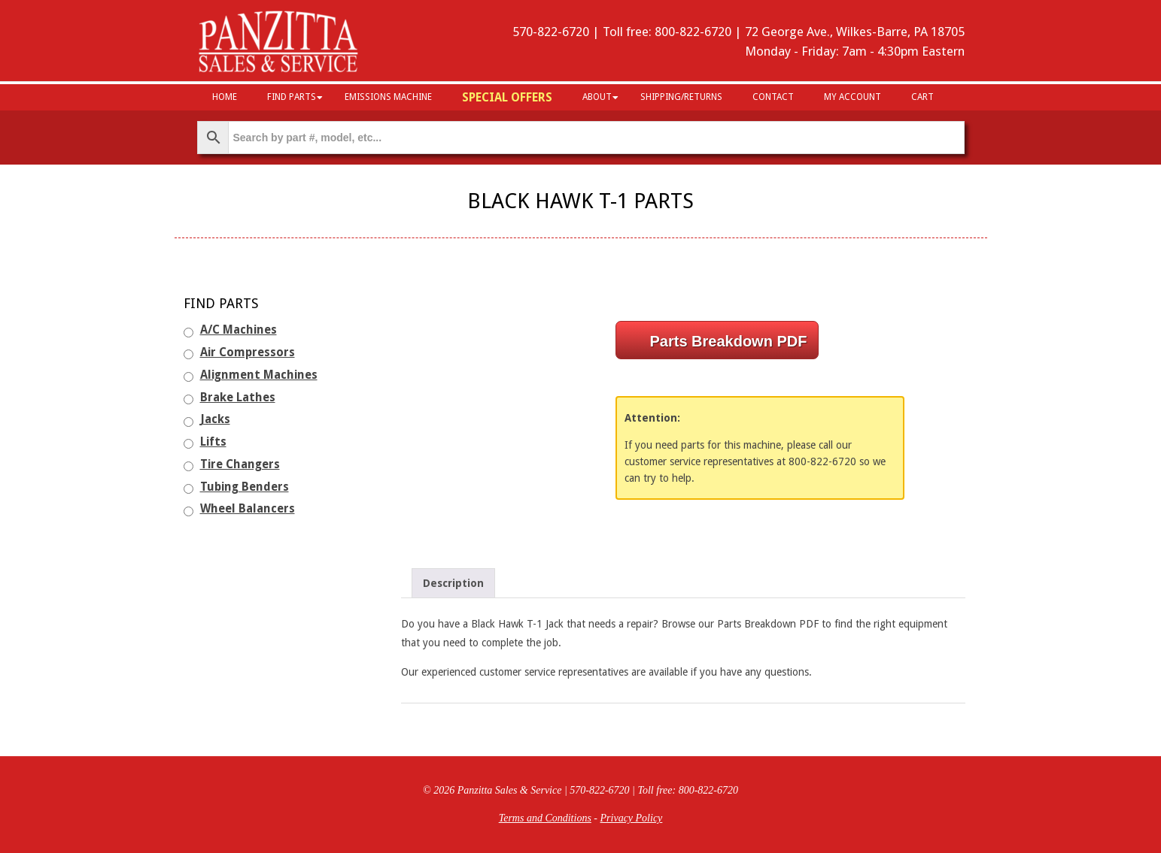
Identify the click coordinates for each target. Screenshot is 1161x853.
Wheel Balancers (247, 509)
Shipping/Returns (681, 97)
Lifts (213, 442)
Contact (773, 97)
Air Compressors (247, 352)
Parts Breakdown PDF (728, 341)
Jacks (215, 419)
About (597, 97)
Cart (922, 97)
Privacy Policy (631, 818)
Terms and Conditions (545, 818)
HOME (224, 97)
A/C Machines (238, 330)
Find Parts (291, 97)
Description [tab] (453, 583)
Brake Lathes (237, 397)
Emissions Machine (388, 97)
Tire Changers (240, 464)
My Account (852, 97)
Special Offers (507, 97)
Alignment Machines (259, 375)
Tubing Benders (244, 487)
